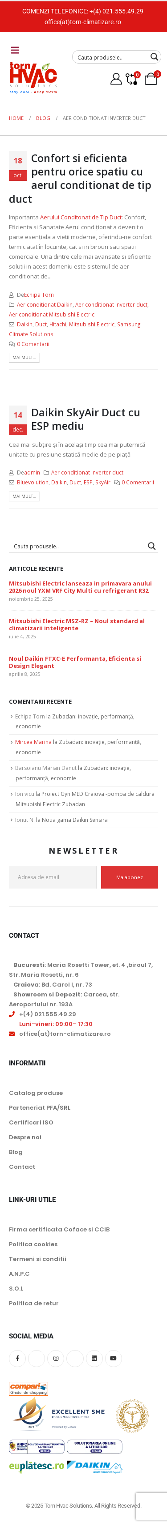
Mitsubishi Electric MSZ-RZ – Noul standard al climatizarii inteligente (77, 625)
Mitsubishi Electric (91, 324)
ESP (88, 482)
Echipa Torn (39, 294)
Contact (22, 1167)
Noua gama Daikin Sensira (75, 820)
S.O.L (16, 1288)
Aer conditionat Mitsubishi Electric (51, 314)
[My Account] (116, 79)
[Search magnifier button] (154, 57)
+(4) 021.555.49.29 (116, 11)
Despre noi (25, 1137)
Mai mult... (24, 357)
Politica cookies (33, 1244)
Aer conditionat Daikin (45, 304)
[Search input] (110, 57)
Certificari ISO (31, 1122)
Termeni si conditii (37, 1259)
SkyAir (102, 482)
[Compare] (131, 79)
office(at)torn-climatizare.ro (83, 22)
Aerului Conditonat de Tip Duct (81, 217)
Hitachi (57, 324)
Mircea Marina (33, 742)
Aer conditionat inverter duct (111, 304)
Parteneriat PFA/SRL (39, 1107)
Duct (41, 324)
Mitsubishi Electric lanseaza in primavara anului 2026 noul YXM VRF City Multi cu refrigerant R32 (80, 587)
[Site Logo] (33, 77)
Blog (16, 1152)
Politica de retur (34, 1303)
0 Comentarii (33, 343)
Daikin (25, 324)
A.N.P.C (19, 1274)
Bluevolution (33, 482)
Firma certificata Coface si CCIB (59, 1229)
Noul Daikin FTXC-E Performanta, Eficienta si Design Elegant (75, 662)
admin (32, 472)
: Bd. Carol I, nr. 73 (52, 984)
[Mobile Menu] (15, 50)
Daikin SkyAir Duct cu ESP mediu (85, 419)
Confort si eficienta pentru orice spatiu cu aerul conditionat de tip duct (80, 178)
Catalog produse (36, 1093)
